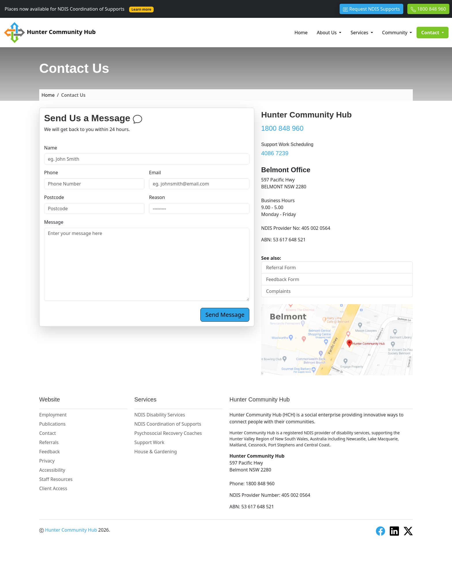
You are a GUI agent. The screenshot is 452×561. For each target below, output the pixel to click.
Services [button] (360, 32)
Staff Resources (56, 479)
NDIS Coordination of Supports (167, 424)
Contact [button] (435, 32)
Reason (157, 197)
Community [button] (395, 32)
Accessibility (52, 470)
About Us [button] (327, 32)
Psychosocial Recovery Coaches (168, 433)
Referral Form (281, 267)
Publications (52, 424)
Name (50, 148)
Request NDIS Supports (371, 9)
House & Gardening (155, 451)
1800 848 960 (428, 9)
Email (155, 172)
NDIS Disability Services (159, 415)
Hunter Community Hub (49, 32)
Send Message (224, 315)
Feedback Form (282, 279)
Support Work (149, 442)
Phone (51, 172)
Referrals (49, 442)
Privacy (46, 461)
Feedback (49, 451)
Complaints (278, 291)
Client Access (53, 488)
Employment (53, 415)
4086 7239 (275, 153)
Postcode (54, 197)
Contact (47, 433)
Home (301, 32)
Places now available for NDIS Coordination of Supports (79, 9)
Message (53, 222)
